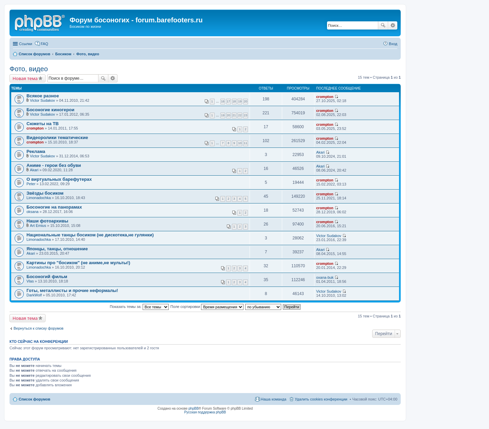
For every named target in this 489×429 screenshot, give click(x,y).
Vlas (30, 281)
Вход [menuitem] (393, 44)
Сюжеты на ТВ (42, 123)
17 (228, 101)
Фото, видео (29, 69)
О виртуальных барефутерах (59, 179)
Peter (30, 184)
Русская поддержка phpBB (205, 412)
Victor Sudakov (42, 100)
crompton (324, 97)
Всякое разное (42, 95)
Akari (320, 152)
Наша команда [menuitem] (273, 399)
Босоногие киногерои (50, 109)
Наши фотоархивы (47, 220)
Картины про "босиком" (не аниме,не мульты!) (78, 262)
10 (239, 143)
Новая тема (25, 78)
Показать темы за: (139, 307)
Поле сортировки (206, 307)
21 (234, 115)
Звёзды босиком (45, 193)
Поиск (383, 25)
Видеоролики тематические (57, 137)
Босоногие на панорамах (54, 207)
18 (234, 101)
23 (245, 115)
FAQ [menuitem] (44, 44)
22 (239, 115)
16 (222, 101)
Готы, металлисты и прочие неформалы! (72, 290)
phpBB (193, 408)
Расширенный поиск (392, 25)
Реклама (35, 151)
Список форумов (34, 399)
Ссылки (25, 44)
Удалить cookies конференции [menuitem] (321, 399)
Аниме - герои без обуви (53, 165)
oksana (32, 212)
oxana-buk (324, 277)
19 (239, 101)
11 (245, 143)
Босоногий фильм (46, 276)
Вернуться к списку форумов (39, 328)
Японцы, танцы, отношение (57, 248)
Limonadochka (38, 198)
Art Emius (38, 225)
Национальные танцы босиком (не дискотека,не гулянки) (90, 234)
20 (245, 101)
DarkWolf (34, 295)
